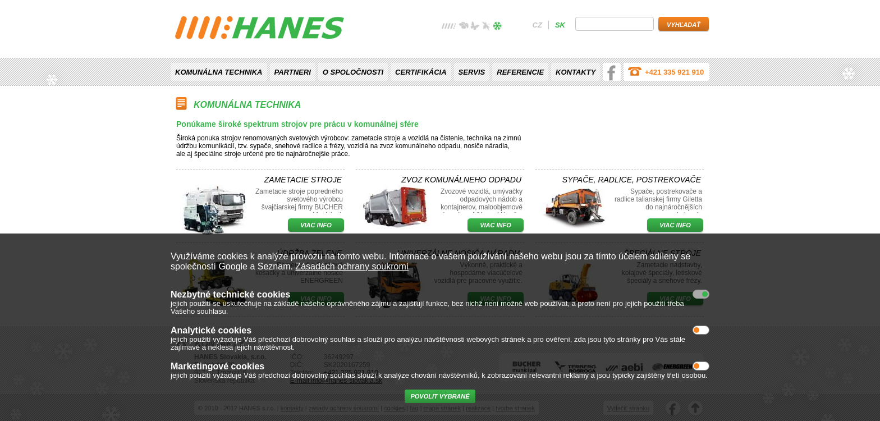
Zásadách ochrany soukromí (352, 266)
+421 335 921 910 (674, 72)
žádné (449, 27)
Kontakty (575, 72)
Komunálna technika (219, 72)
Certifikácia (420, 72)
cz (537, 25)
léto (474, 27)
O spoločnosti (353, 72)
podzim (486, 27)
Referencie (520, 72)
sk (560, 25)
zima (497, 27)
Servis (472, 72)
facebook (612, 72)
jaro (463, 27)
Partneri (292, 72)
